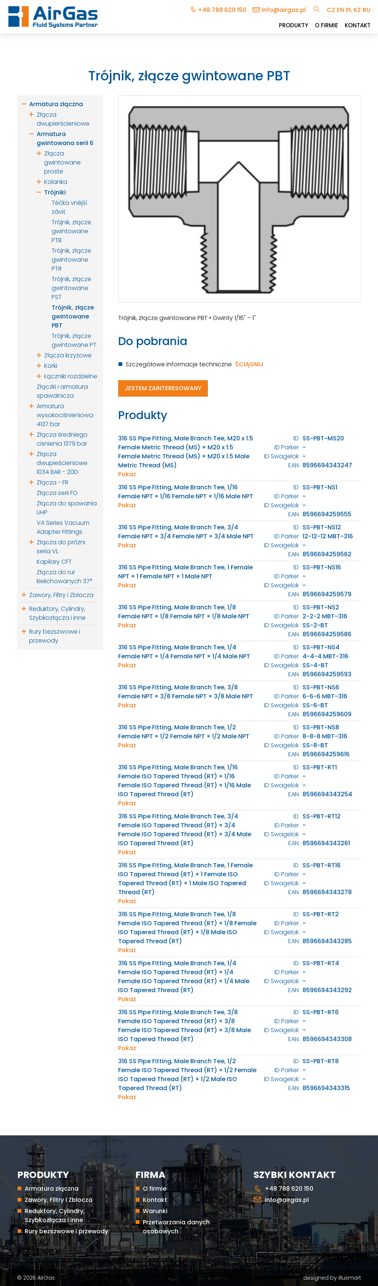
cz (331, 10)
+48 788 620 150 (222, 10)
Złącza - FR (52, 482)
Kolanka (55, 182)
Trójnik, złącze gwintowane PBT (73, 316)
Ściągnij (249, 364)
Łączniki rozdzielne (70, 376)
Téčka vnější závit (69, 207)
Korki (50, 366)
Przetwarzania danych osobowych (176, 1227)
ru (367, 10)
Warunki (155, 1211)
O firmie (326, 25)
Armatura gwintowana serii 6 (65, 138)
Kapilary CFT (54, 561)
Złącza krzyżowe (68, 355)
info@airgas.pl (284, 10)
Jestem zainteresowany (163, 388)
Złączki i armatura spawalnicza (62, 391)
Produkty (293, 25)
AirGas (46, 1278)
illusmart (349, 1278)
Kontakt (358, 25)
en (340, 10)
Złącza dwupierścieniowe (63, 119)
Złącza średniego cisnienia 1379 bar (62, 439)
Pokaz (127, 474)
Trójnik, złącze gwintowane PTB (71, 231)
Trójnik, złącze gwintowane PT (74, 340)
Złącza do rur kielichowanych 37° (64, 576)
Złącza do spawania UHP (67, 508)
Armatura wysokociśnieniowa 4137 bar (65, 415)
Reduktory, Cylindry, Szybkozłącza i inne (57, 613)
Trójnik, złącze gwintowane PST (71, 288)
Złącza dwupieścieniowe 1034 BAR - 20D (62, 463)
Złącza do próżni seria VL (61, 547)
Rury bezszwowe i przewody (54, 636)
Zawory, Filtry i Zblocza (61, 595)
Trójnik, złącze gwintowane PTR (71, 259)
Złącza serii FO (57, 493)
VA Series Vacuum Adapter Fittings (63, 527)
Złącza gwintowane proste (62, 162)
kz (357, 10)
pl (349, 10)
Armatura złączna (56, 104)
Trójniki (55, 192)
